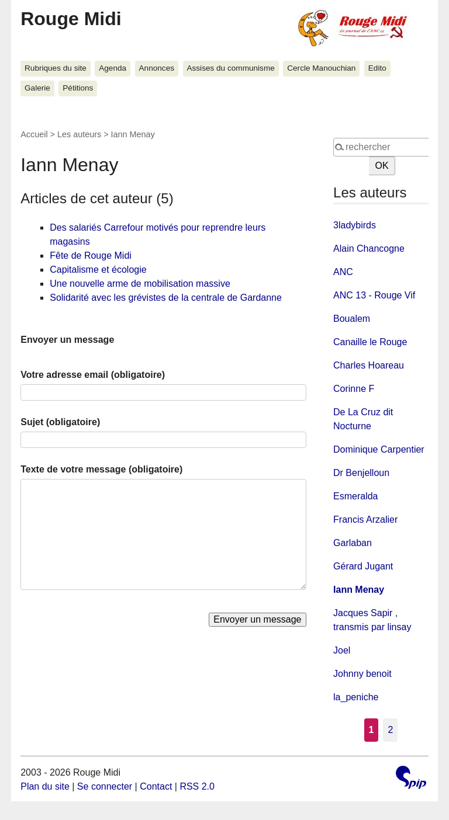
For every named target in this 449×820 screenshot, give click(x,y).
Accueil (33, 134)
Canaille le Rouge (370, 342)
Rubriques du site (56, 68)
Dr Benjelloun (361, 473)
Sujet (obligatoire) (60, 422)
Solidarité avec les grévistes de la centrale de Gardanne (166, 298)
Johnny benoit (362, 674)
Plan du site (45, 786)
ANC (343, 272)
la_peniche (355, 697)
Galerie (37, 88)
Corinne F (353, 389)
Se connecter (104, 786)
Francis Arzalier (365, 519)
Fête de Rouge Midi (91, 255)
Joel (341, 650)
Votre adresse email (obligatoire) (92, 375)
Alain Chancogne (369, 248)
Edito (377, 68)
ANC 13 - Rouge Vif (374, 295)
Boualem (351, 319)
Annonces (156, 68)
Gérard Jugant (363, 566)
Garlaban (352, 543)
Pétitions (78, 88)
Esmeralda (355, 496)
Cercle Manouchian (321, 68)
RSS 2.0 (197, 786)
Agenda (112, 68)
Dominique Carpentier (378, 449)
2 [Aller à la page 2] (390, 730)
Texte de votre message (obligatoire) (101, 469)
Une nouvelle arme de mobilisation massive (140, 284)
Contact (156, 786)
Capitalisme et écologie (98, 270)
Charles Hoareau (368, 365)
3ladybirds (354, 225)
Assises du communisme (230, 68)
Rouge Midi (70, 18)
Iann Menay (358, 590)
